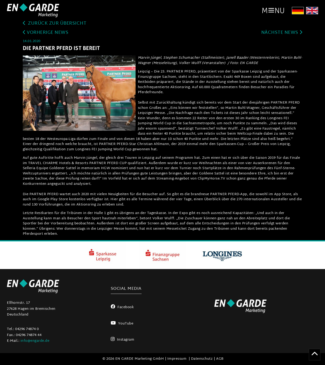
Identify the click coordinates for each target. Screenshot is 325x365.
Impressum (177, 359)
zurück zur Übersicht (55, 24)
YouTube (122, 324)
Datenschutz (202, 359)
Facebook (122, 307)
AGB (220, 359)
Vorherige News (46, 33)
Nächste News (281, 33)
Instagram (122, 340)
